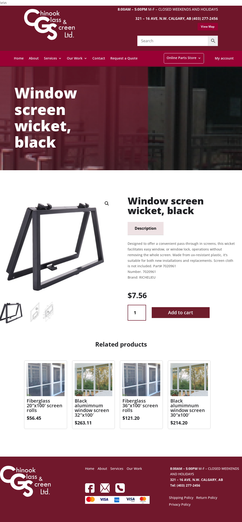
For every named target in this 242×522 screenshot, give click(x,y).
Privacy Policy (179, 505)
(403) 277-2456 (205, 18)
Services (50, 58)
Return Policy (206, 498)
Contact (98, 58)
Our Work (74, 58)
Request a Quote (124, 58)
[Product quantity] (137, 313)
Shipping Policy (181, 498)
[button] (107, 203)
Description (145, 228)
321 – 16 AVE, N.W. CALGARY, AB (196, 479)
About (34, 58)
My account (224, 58)
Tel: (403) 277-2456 (185, 485)
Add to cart (180, 312)
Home (19, 58)
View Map (208, 27)
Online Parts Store (181, 57)
